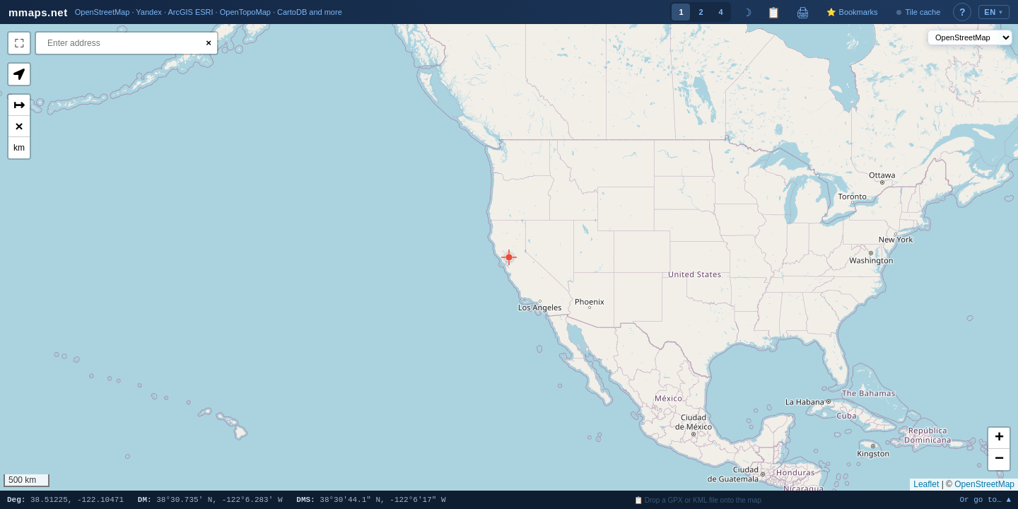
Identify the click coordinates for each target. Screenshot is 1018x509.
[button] (509, 257)
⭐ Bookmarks (851, 12)
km (19, 148)
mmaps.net (38, 12)
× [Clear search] (208, 42)
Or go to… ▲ (985, 500)
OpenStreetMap (984, 484)
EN (994, 12)
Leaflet (926, 484)
